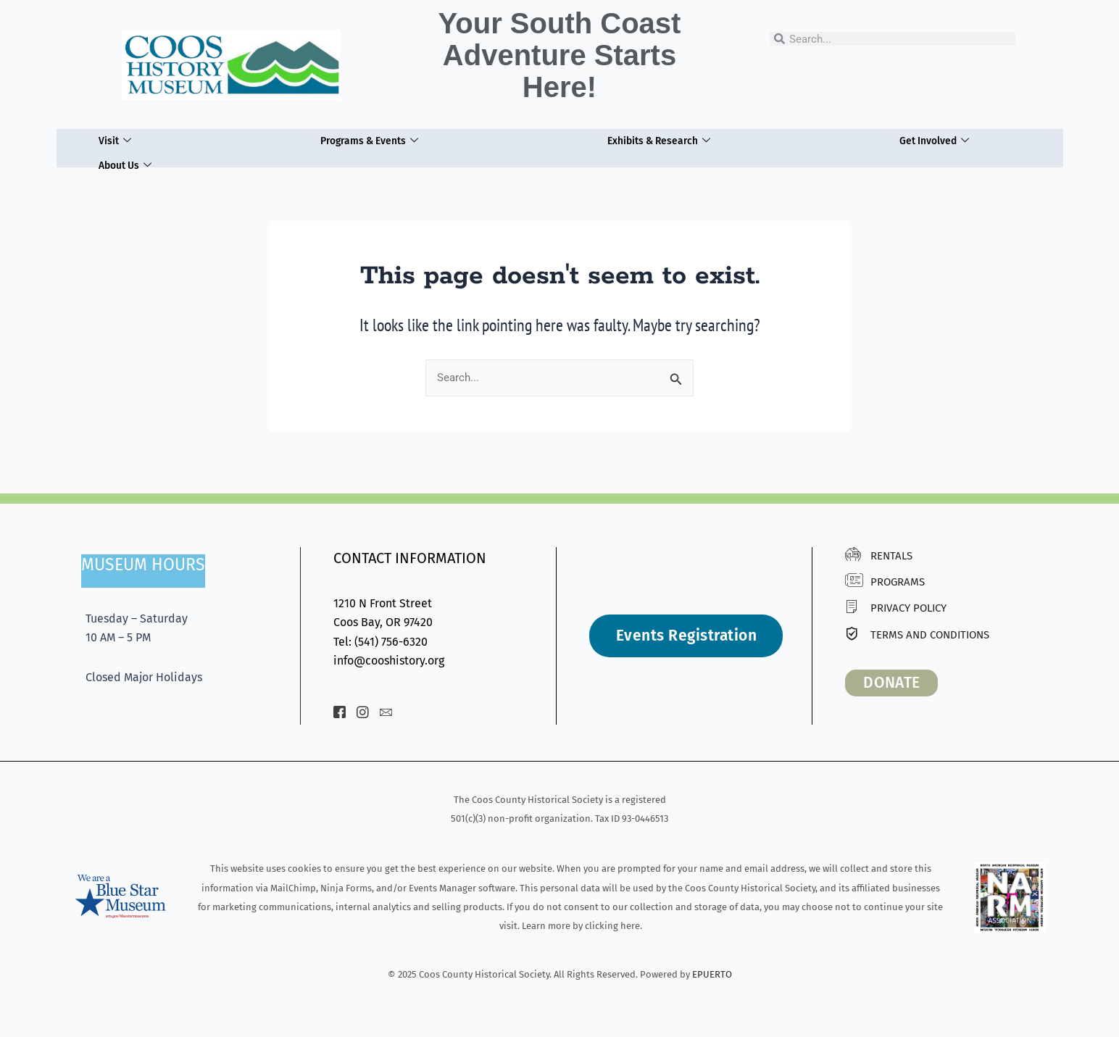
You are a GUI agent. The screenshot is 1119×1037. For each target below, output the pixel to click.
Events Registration (686, 635)
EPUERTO (712, 974)
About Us (123, 158)
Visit (111, 138)
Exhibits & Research (658, 138)
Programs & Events (365, 138)
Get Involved (935, 138)
